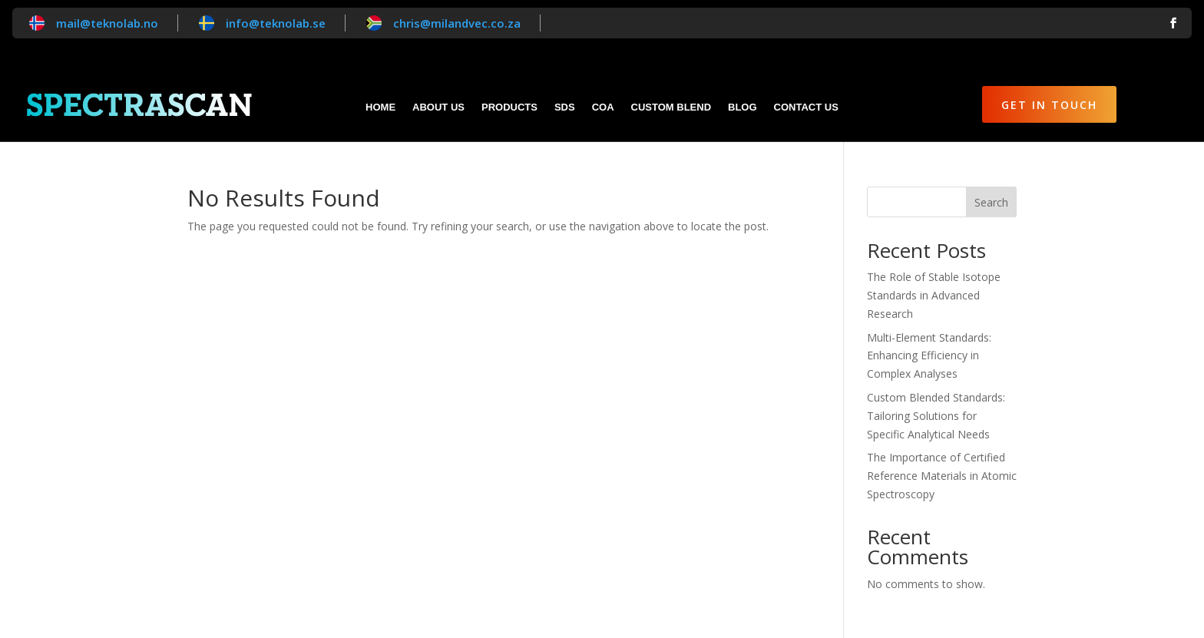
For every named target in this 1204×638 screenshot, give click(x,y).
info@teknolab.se (276, 23)
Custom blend (671, 107)
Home (380, 107)
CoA (603, 107)
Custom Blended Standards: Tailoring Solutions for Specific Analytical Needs (936, 415)
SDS (564, 107)
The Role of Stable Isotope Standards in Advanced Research (934, 295)
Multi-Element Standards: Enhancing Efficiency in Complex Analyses (929, 356)
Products (509, 107)
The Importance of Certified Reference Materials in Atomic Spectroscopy (942, 475)
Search (991, 202)
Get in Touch (1049, 105)
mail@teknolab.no (107, 23)
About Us (438, 107)
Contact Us (806, 107)
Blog (742, 107)
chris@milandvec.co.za (457, 23)
